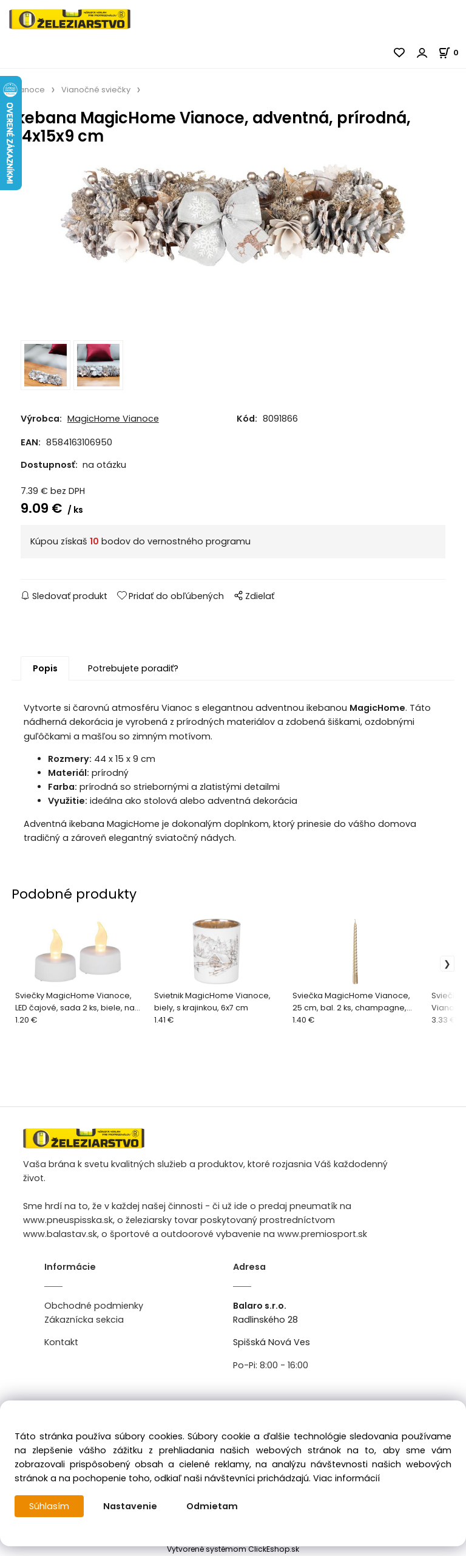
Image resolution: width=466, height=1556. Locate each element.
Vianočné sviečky (95, 89)
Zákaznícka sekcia (84, 1320)
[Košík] (452, 52)
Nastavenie (130, 1506)
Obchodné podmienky (93, 1306)
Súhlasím (49, 1506)
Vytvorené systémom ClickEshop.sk (233, 1549)
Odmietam (212, 1506)
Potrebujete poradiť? (133, 668)
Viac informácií (346, 1478)
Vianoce (28, 89)
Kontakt (61, 1342)
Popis (45, 668)
